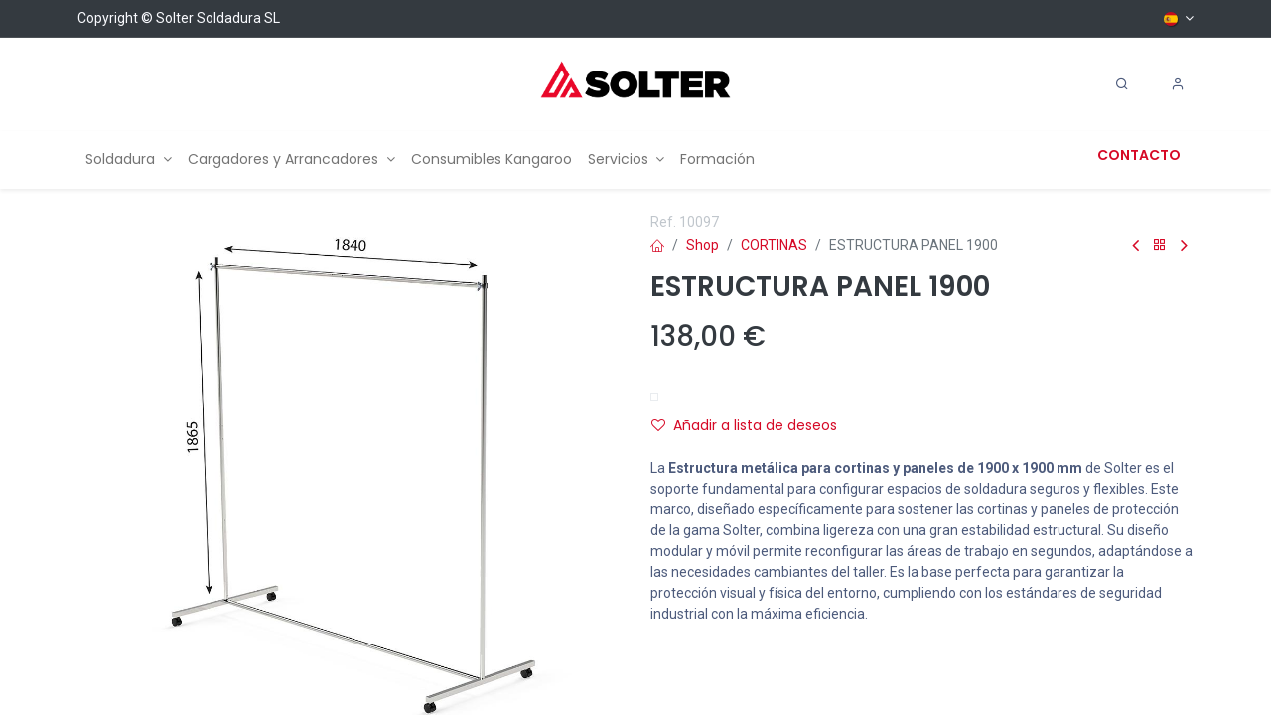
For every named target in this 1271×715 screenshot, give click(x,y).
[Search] (1122, 84)
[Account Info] (1178, 84)
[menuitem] (128, 159)
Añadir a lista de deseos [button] (744, 425)
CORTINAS (774, 245)
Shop (702, 245)
